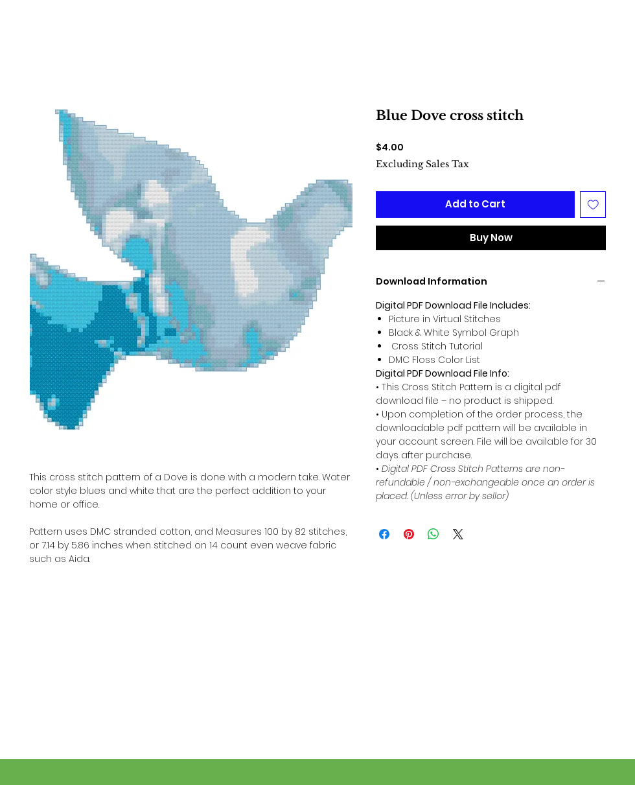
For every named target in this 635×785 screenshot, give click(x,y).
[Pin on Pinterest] (409, 534)
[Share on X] (458, 534)
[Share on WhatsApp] (433, 534)
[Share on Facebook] (384, 534)
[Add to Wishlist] (593, 204)
